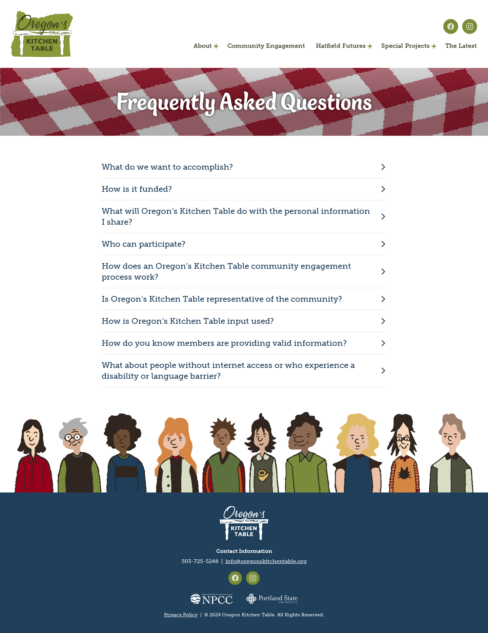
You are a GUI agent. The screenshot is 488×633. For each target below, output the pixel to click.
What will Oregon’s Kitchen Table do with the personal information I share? (236, 216)
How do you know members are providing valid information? (224, 343)
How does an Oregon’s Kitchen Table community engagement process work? (226, 271)
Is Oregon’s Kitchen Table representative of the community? (222, 299)
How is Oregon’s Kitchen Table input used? (188, 321)
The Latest (461, 46)
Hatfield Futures (341, 46)
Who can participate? (143, 244)
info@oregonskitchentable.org (266, 561)
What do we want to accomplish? (167, 167)
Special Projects (405, 46)
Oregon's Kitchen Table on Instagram (469, 26)
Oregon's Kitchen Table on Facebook (450, 26)
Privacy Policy (181, 615)
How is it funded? (137, 189)
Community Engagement (266, 46)
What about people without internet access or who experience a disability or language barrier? (228, 370)
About (203, 46)
